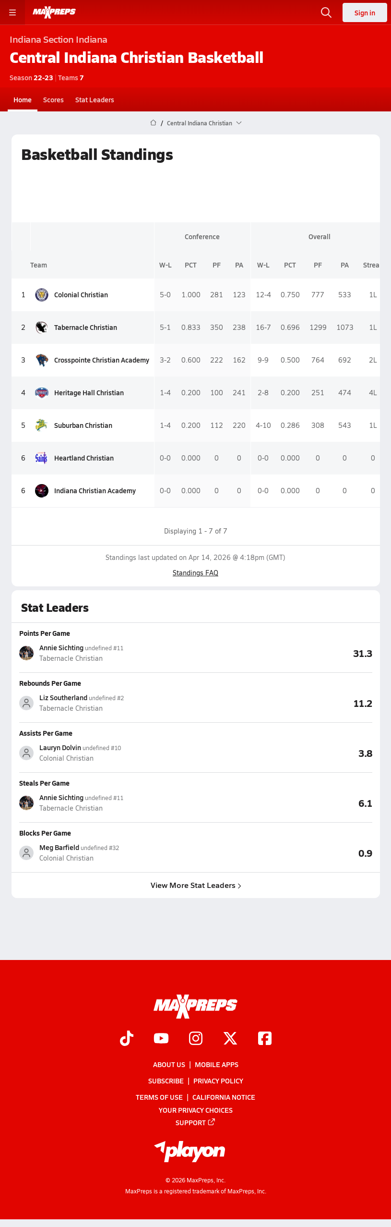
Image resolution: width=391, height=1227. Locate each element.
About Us (169, 1064)
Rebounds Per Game (50, 683)
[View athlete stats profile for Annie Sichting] (107, 653)
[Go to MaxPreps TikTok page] (126, 1039)
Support (196, 1122)
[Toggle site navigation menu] (12, 12)
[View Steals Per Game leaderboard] (284, 802)
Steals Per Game (44, 782)
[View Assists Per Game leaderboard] (284, 752)
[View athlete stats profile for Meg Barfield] (107, 852)
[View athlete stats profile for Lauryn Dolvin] (107, 752)
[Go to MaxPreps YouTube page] (161, 1039)
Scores (53, 99)
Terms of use (159, 1097)
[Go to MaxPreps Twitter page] (230, 1039)
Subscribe (166, 1081)
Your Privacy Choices (196, 1110)
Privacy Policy (218, 1081)
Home (22, 99)
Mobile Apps (216, 1064)
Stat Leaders (94, 99)
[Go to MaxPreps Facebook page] (265, 1039)
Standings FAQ (195, 572)
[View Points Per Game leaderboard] (284, 653)
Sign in (365, 12)
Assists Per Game (45, 733)
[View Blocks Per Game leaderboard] (284, 852)
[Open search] (326, 12)
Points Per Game (44, 633)
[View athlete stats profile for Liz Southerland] (107, 703)
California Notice (223, 1097)
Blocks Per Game (45, 832)
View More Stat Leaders (195, 884)
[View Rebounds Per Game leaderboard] (284, 702)
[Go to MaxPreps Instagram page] (195, 1039)
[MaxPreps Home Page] (153, 123)
